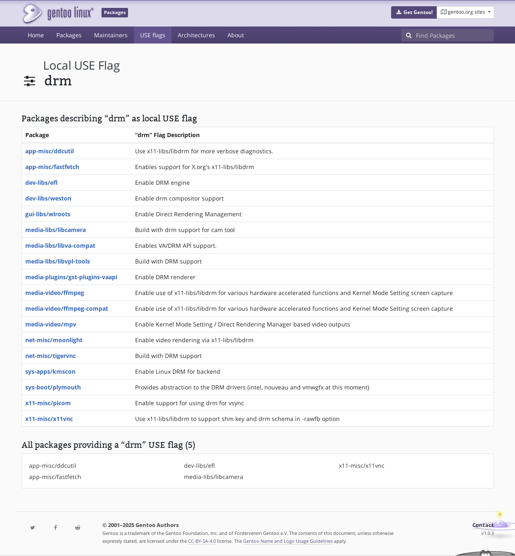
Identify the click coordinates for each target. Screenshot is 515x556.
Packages (69, 35)
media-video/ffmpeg (54, 293)
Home (36, 35)
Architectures (196, 35)
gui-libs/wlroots (47, 214)
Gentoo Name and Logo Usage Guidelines (288, 541)
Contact (483, 525)
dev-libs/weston (48, 198)
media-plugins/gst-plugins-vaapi (71, 277)
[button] (414, 12)
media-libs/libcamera (55, 230)
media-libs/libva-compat (60, 245)
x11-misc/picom (48, 403)
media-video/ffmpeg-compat (66, 308)
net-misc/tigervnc (50, 356)
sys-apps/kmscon (50, 371)
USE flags (152, 35)
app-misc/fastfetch (52, 167)
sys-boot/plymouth (53, 387)
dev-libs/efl (41, 182)
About (235, 35)
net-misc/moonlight (53, 340)
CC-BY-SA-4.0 (202, 541)
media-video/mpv (50, 324)
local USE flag (81, 65)
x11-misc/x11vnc (49, 419)
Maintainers (111, 35)
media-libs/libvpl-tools (57, 261)
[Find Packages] (455, 35)
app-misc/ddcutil (49, 151)
